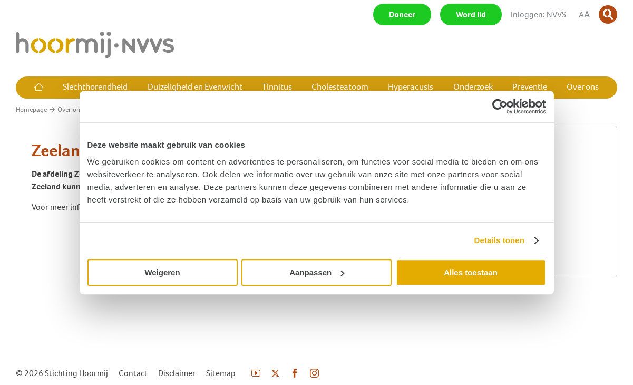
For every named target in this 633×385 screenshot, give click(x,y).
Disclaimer (177, 373)
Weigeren (162, 272)
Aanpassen (316, 272)
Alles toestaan (471, 272)
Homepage (31, 109)
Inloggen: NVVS (538, 14)
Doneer (402, 14)
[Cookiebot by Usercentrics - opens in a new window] (500, 106)
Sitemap (221, 373)
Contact (133, 373)
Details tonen (499, 240)
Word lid (471, 14)
